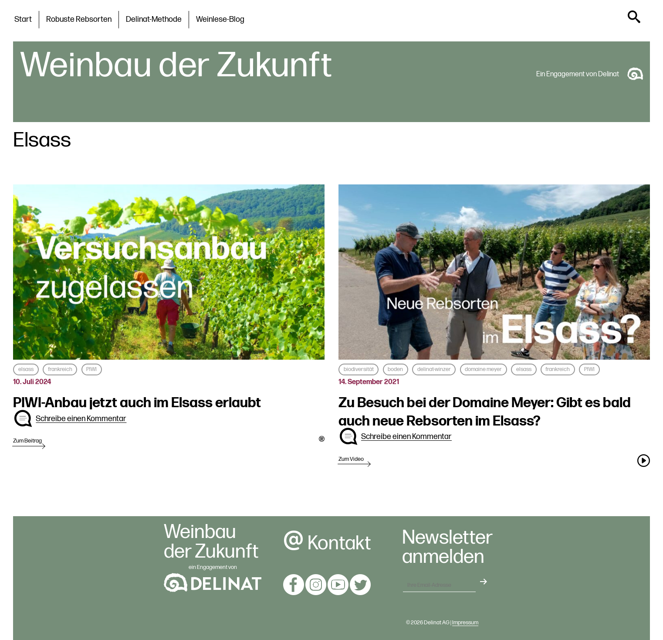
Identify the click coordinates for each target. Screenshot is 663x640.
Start (23, 19)
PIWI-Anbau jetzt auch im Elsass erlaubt (137, 403)
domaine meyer (483, 369)
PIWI (91, 369)
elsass (26, 369)
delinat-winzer (434, 369)
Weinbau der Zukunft (176, 65)
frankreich (60, 369)
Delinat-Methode (154, 19)
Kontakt (327, 543)
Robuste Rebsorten (79, 19)
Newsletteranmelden (447, 548)
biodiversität (359, 369)
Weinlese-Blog (220, 19)
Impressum (465, 622)
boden (395, 369)
